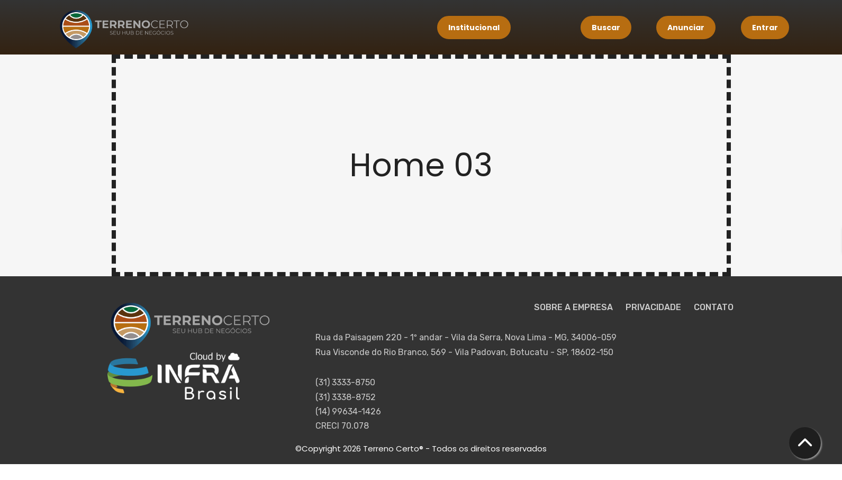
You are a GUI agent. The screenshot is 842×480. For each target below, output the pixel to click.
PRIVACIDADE (654, 307)
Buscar (606, 27)
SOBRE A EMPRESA (574, 307)
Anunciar (685, 27)
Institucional (474, 27)
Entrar (765, 27)
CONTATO (714, 307)
